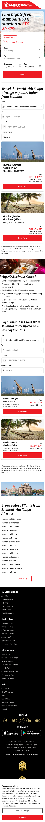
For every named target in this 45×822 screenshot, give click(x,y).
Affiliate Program (7, 630)
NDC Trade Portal (7, 634)
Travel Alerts (5, 699)
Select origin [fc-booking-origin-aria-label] (9, 50)
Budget (4, 122)
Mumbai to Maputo (9, 553)
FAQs (3, 695)
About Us (4, 596)
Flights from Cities (13, 747)
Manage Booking (7, 623)
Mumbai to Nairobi (9, 538)
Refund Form (6, 709)
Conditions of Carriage (9, 658)
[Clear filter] (41, 106)
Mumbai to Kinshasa (10, 523)
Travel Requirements (8, 702)
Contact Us (5, 689)
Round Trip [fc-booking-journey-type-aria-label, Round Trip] (8, 37)
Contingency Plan (7, 675)
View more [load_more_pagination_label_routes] (22, 579)
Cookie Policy (6, 668)
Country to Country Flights (14, 744)
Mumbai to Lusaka (9, 530)
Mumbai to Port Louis (10, 542)
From (6, 48)
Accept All (22, 817)
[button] (15, 42)
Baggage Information (9, 644)
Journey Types (6, 132)
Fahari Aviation (6, 610)
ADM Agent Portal (7, 637)
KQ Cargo (5, 603)
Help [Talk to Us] (7, 692)
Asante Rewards (7, 599)
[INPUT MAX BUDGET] (24, 127)
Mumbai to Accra (8, 561)
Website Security (7, 661)
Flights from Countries (28, 747)
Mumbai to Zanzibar (10, 549)
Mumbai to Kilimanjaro (11, 519)
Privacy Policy (6, 654)
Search (23, 75)
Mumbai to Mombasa (10, 564)
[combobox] (22, 106)
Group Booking (7, 627)
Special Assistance (8, 640)
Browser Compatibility (9, 665)
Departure (8, 64)
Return (26, 64)
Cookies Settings (22, 811)
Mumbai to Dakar (8, 545)
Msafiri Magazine (7, 613)
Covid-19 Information (9, 706)
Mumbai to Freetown (10, 557)
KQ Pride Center (7, 606)
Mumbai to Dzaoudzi (10, 526)
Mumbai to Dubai (8, 572)
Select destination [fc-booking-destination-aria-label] (12, 59)
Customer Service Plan (9, 671)
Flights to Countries (15, 742)
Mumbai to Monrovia (10, 534)
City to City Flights (31, 744)
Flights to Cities (29, 742)
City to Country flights (22, 750)
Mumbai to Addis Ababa (11, 568)
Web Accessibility (7, 678)
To (5, 56)
